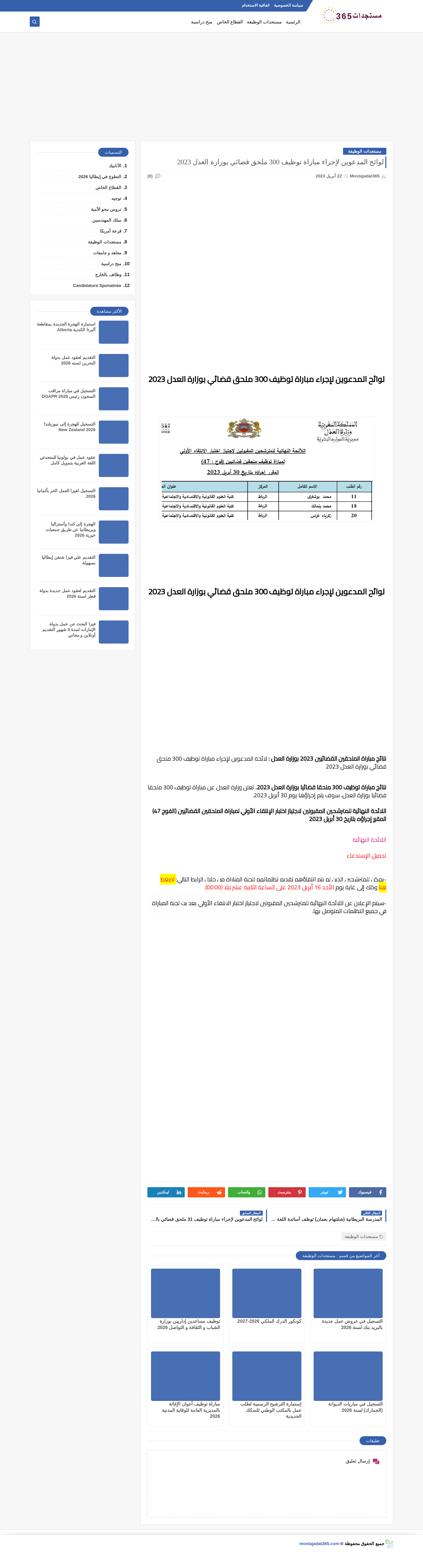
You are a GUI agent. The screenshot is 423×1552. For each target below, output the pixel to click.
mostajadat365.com (319, 1543)
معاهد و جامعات (107, 252)
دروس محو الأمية (106, 209)
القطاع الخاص (230, 21)
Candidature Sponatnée (97, 285)
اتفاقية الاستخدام (255, 5)
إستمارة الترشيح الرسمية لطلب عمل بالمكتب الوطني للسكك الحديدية (270, 1409)
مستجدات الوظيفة (264, 21)
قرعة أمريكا (110, 231)
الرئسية (293, 21)
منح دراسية (202, 21)
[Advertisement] (211, 90)
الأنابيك (115, 165)
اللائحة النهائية (369, 839)
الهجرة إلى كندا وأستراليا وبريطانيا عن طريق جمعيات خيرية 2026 (71, 530)
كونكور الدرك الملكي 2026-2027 (269, 1321)
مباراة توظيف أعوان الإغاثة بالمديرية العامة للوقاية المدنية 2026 (191, 1409)
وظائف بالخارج (108, 274)
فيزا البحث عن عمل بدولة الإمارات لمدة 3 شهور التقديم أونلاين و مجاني (69, 629)
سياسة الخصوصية (288, 5)
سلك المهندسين (106, 220)
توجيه (116, 198)
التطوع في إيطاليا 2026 (99, 176)
